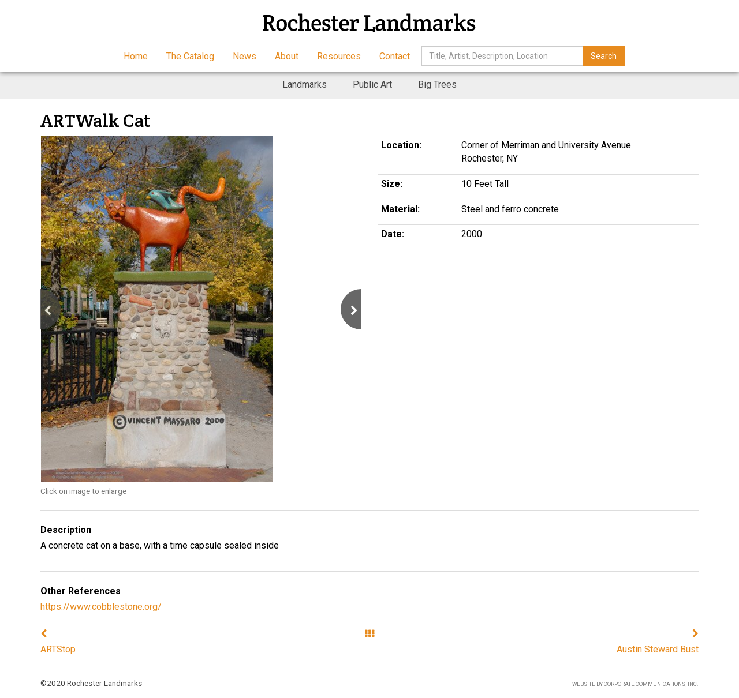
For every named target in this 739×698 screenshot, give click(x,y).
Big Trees (437, 84)
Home (136, 56)
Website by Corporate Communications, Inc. (635, 684)
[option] (200, 309)
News (244, 56)
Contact (394, 56)
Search (604, 56)
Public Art (372, 84)
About (286, 56)
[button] (40, 309)
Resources (339, 56)
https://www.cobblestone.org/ (101, 606)
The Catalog (190, 56)
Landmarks (304, 84)
